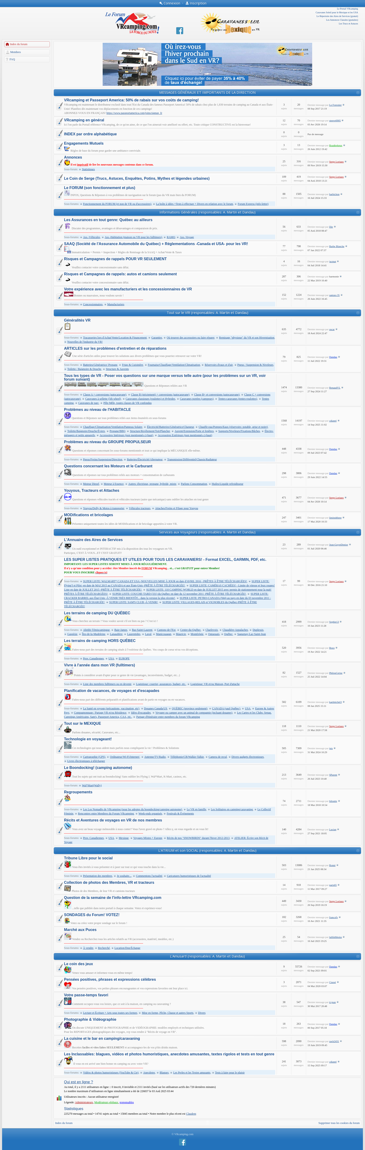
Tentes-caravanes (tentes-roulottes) (237, 398)
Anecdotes (149, 1072)
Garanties (156, 337)
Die (331, 226)
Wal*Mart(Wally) (92, 785)
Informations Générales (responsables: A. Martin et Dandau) (207, 212)
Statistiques (88, 169)
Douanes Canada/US (155, 708)
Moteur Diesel (91, 483)
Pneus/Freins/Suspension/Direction (102, 459)
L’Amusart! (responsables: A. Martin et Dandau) (207, 956)
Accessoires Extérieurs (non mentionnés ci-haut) (185, 435)
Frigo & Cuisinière (132, 364)
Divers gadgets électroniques (248, 756)
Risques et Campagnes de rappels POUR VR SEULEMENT (115, 259)
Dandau (333, 357)
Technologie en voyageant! (88, 739)
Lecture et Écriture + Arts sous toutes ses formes (110, 1012)
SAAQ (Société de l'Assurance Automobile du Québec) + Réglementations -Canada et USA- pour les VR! (156, 244)
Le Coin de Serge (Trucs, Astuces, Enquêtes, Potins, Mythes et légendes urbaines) (137, 178)
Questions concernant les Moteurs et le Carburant (108, 466)
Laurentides (133, 634)
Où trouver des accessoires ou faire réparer (190, 337)
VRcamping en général (84, 120)
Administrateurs (84, 1102)
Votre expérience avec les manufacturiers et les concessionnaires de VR (128, 289)
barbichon (334, 194)
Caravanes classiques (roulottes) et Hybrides (150, 398)
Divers (202, 1012)
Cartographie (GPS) (94, 756)
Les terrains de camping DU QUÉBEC (97, 613)
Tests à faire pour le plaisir (230, 1072)
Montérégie (197, 634)
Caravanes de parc (88, 403)
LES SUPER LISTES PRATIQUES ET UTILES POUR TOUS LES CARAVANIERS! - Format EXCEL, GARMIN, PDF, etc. (165, 560)
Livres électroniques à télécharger (86, 761)
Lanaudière (116, 634)
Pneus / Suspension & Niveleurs (255, 364)
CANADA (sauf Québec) (226, 708)
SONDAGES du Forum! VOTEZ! (91, 915)
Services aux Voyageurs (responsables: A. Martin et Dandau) (207, 532)
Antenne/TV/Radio (155, 756)
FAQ (12, 59)
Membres (15, 52)
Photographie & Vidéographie (90, 1019)
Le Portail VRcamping (347, 8)
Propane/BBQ (117, 431)
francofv (333, 917)
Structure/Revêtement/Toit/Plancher (150, 431)
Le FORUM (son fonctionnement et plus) (99, 188)
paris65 (333, 885)
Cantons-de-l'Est (166, 630)
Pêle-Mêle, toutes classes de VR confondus (127, 403)
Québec (228, 634)
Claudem (191, 1113)
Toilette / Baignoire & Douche (84, 369)
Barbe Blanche (336, 246)
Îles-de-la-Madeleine (93, 634)
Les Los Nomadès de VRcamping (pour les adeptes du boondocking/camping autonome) (132, 809)
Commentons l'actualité (149, 875)
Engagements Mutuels (84, 143)
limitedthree (335, 517)
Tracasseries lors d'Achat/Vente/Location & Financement (115, 337)
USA (111, 658)
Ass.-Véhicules (91, 237)
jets (331, 748)
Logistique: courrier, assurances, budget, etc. (161, 684)
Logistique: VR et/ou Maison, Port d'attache (215, 684)
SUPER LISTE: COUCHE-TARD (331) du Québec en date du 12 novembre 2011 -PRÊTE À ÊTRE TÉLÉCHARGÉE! (179, 593)
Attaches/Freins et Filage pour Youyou (176, 508)
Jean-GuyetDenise (338, 544)
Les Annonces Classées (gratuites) (342, 20)
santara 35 (334, 295)
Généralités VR (77, 320)
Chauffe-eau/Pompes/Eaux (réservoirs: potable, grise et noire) (233, 427)
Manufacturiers (115, 304)
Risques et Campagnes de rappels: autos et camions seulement (120, 274)
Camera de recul (218, 756)
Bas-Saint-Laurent (142, 630)
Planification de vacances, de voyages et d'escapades (111, 691)
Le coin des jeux (78, 964)
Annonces (73, 157)
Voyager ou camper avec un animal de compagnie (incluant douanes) (194, 712)
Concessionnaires (93, 304)
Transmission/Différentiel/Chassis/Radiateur (192, 459)
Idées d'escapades (141, 712)
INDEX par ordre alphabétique (90, 134)
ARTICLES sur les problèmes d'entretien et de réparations (115, 348)
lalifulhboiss (335, 937)
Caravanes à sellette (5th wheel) (103, 398)
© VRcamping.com (182, 1134)
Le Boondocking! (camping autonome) (98, 768)
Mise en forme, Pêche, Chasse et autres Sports (167, 1012)
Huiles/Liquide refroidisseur (227, 483)
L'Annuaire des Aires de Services (93, 540)
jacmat (332, 261)
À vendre (88, 948)
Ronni (332, 865)
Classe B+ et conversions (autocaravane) (217, 394)
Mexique (124, 838)
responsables (127, 1102)
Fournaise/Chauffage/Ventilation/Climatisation (174, 364)
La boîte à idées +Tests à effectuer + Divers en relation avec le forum (194, 204)
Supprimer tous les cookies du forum (339, 1123)
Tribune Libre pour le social (88, 858)
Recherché (104, 948)
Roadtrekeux (335, 145)
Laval (148, 634)
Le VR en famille (196, 809)
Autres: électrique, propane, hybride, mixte (152, 483)
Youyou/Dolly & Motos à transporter (103, 508)
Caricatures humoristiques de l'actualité (189, 875)
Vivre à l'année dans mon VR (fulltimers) (99, 665)
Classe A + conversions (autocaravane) (104, 394)
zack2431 (334, 1041)
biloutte (333, 801)
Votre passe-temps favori (86, 995)
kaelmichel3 (335, 702)
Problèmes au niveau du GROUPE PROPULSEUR (107, 442)
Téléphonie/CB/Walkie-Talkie (187, 756)
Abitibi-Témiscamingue (96, 630)
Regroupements (78, 792)
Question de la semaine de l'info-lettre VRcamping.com (112, 898)
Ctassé (332, 982)
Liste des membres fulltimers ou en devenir (107, 684)
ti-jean (332, 1002)
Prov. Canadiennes (93, 658)
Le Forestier (335, 104)
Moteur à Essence (114, 483)
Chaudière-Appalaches (235, 630)
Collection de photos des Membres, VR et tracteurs (109, 882)
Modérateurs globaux (106, 1102)
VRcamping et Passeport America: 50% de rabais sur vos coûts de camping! (131, 100)
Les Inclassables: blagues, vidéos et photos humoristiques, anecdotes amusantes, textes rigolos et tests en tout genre (169, 1054)
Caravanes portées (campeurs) (197, 398)
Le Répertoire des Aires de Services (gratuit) (337, 16)
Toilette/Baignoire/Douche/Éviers (86, 431)
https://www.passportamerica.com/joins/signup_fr (134, 113)
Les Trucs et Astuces (348, 23)
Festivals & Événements (180, 813)
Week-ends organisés (150, 813)
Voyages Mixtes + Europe (147, 838)
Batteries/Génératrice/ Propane (100, 364)
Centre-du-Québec (190, 630)
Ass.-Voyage (187, 237)
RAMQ (171, 237)
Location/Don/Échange (127, 948)
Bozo (332, 647)
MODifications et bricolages (88, 515)
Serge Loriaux (336, 161)
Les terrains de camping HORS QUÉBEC (100, 641)
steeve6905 (335, 120)
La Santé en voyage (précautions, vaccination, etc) (111, 708)
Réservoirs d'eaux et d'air (219, 364)
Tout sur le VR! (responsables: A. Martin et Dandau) (207, 312)
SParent (333, 774)
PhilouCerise (335, 672)
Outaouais (214, 634)
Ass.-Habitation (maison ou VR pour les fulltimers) (133, 237)
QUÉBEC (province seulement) (189, 708)
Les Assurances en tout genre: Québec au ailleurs (108, 220)
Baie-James (120, 630)
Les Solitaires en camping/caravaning (232, 809)
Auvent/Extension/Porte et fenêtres (194, 431)
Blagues (164, 1072)
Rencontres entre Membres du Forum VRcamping (106, 813)
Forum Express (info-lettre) (253, 204)
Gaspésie (72, 634)
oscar (332, 329)
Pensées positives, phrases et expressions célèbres (110, 979)
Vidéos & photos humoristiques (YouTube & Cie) (111, 1072)
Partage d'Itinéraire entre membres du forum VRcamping (168, 716)
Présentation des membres (97, 875)
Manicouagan (163, 634)
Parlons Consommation (194, 483)
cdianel (333, 420)
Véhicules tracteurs (139, 508)
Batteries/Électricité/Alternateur (144, 459)
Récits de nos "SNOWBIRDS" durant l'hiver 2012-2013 (198, 838)
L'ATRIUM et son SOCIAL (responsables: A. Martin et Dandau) (207, 850)
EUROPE (124, 658)
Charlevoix (212, 630)
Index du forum (18, 44)
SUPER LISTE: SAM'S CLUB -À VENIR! (133, 602)
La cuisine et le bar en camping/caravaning (102, 1038)
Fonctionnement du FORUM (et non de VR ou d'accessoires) (117, 204)
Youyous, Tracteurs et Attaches (91, 490)
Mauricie (181, 634)
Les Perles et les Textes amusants (191, 1072)
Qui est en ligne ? (78, 1082)
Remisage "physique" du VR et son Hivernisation (246, 337)
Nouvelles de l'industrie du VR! (85, 341)
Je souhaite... (124, 875)
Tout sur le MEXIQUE (82, 723)
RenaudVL (334, 387)
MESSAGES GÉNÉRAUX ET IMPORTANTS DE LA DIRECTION (207, 92)
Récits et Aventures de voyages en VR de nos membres (113, 820)
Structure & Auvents (117, 369)
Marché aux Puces (80, 930)
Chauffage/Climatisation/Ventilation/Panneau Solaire (112, 427)
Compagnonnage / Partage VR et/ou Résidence (100, 712)
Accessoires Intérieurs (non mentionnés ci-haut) (126, 435)
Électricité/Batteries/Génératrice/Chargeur (170, 427)
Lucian (332, 829)
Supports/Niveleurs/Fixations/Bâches (239, 431)
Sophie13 (334, 621)
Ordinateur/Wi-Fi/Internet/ (124, 756)
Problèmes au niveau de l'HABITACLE (97, 410)
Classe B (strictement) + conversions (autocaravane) (160, 394)
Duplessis (258, 630)
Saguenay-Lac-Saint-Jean (251, 634)
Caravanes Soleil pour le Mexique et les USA (337, 12)
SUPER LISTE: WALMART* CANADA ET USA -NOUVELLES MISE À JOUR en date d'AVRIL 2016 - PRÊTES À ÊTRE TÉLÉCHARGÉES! (165, 581)
